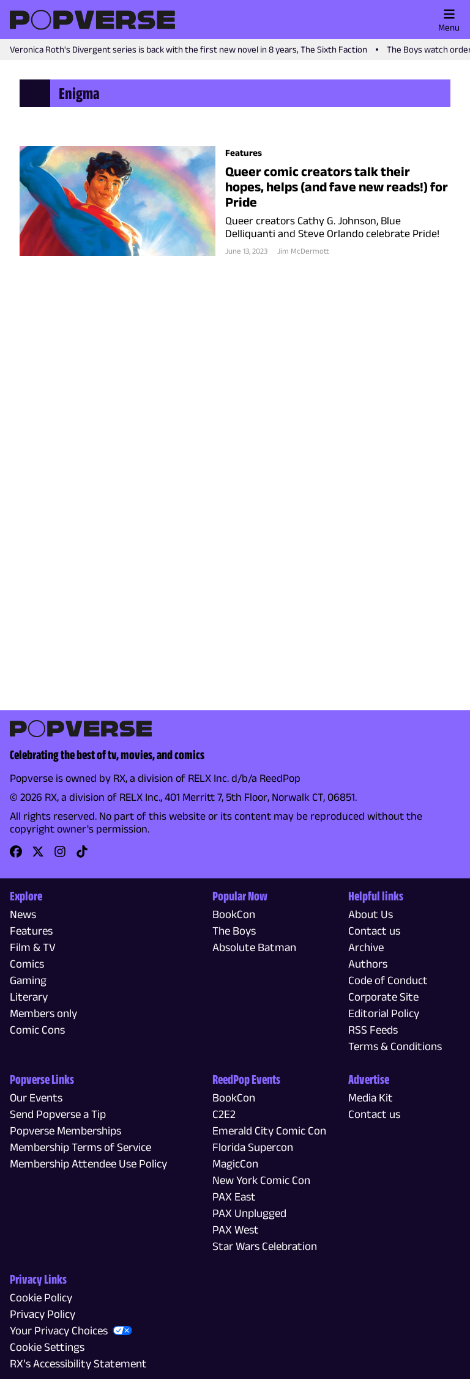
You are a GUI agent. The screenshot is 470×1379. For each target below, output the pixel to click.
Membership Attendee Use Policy (88, 1163)
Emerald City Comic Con (269, 1130)
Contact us (374, 930)
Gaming (28, 980)
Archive (366, 947)
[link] (16, 855)
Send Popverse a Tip (58, 1114)
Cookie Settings (47, 1347)
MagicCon (235, 1163)
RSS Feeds (373, 1029)
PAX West (235, 1229)
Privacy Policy (42, 1314)
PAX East (234, 1196)
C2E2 (224, 1114)
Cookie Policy (41, 1297)
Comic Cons (37, 1029)
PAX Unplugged (249, 1213)
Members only (43, 1013)
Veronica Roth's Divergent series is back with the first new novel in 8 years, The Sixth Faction (188, 49)
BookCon (233, 914)
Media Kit (370, 1097)
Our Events (36, 1097)
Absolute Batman (254, 947)
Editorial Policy (383, 1013)
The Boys (234, 930)
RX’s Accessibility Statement (78, 1363)
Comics (27, 963)
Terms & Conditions (395, 1046)
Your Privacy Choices (59, 1330)
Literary (29, 996)
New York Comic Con (261, 1180)
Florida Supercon (252, 1147)
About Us (370, 914)
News (23, 914)
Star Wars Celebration (264, 1246)
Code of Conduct (388, 980)
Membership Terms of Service (80, 1147)
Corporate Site (383, 996)
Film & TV (33, 947)
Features (31, 930)
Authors (367, 963)
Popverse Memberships (65, 1130)
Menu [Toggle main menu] (449, 20)
